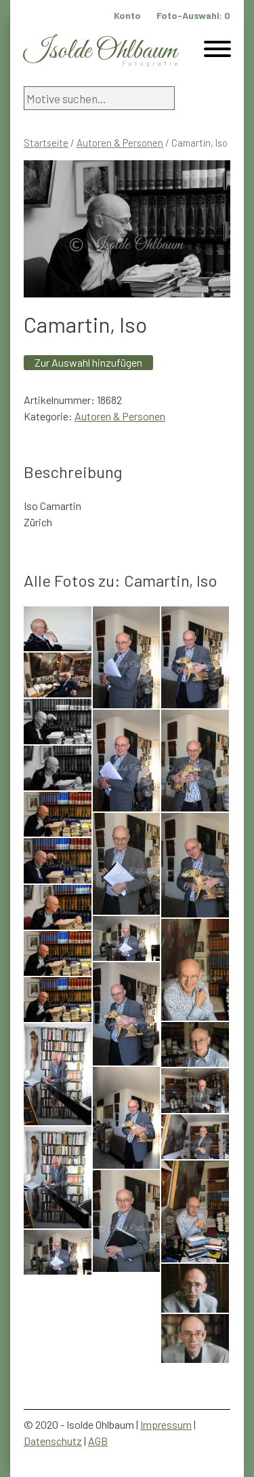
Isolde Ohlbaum (100, 51)
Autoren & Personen (120, 142)
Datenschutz (53, 1440)
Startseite (46, 142)
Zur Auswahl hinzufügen (88, 362)
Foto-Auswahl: (193, 15)
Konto (127, 15)
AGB (98, 1440)
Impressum (166, 1424)
